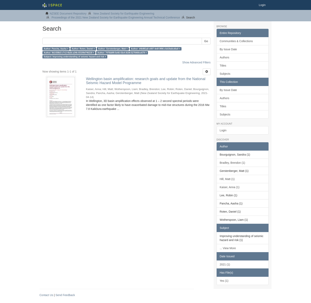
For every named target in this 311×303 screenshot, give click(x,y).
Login (223, 130)
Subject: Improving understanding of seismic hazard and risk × (75, 56)
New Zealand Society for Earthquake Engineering (123, 13)
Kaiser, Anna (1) (230, 187)
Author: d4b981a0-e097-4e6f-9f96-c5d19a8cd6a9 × (155, 48)
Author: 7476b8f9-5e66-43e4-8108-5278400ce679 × (122, 52)
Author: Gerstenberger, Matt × (113, 48)
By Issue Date (228, 49)
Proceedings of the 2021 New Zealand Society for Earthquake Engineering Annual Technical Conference (116, 17)
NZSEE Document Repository (68, 13)
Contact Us (46, 295)
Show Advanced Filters (196, 62)
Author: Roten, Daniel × (83, 48)
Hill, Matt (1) (227, 179)
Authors (224, 57)
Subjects (225, 73)
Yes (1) (224, 280)
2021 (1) (225, 264)
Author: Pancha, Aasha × (56, 48)
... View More (228, 248)
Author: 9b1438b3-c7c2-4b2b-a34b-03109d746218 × (69, 52)
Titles (223, 65)
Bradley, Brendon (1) (232, 162)
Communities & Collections (236, 41)
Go (206, 41)
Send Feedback (65, 295)
